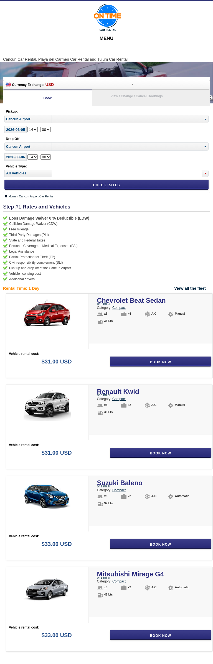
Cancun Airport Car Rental (36, 196)
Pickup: (12, 111)
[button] (205, 173)
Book (47, 98)
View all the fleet (190, 288)
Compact (119, 308)
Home (12, 196)
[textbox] (28, 173)
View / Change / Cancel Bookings (136, 96)
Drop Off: (13, 139)
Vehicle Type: (16, 166)
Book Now (160, 362)
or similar (104, 304)
